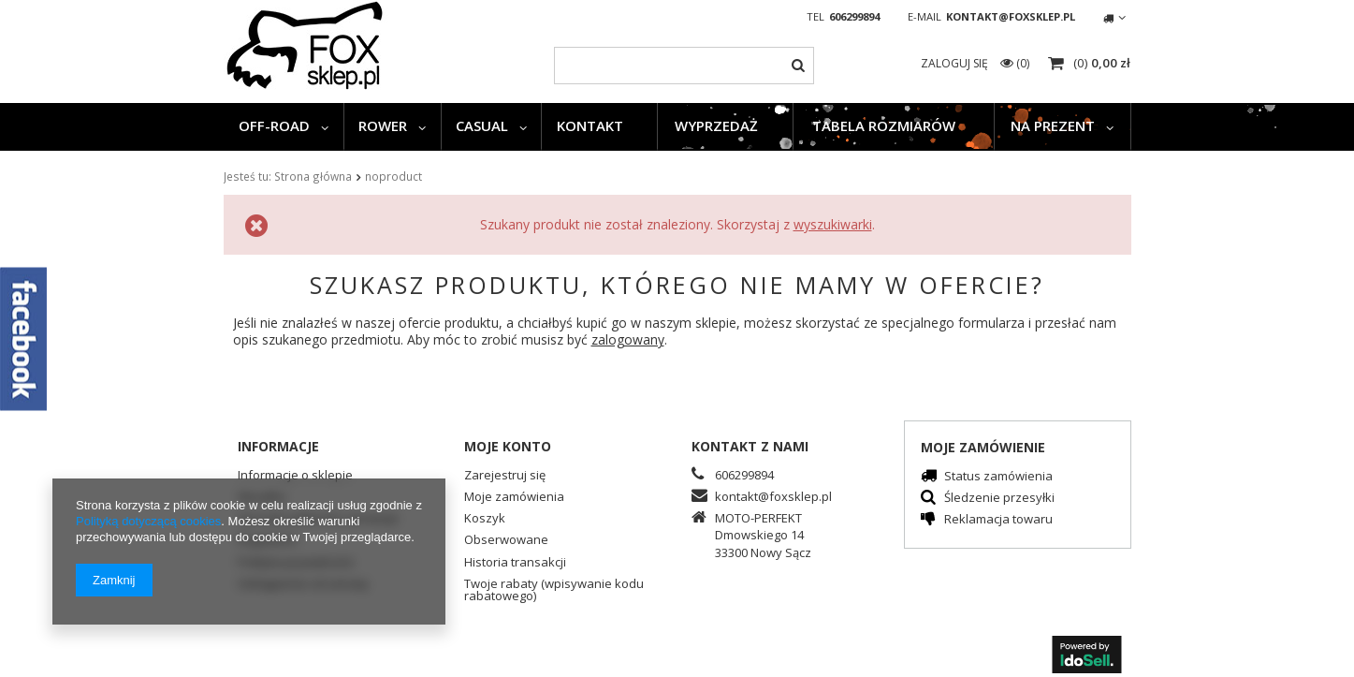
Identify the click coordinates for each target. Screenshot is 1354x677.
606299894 (854, 16)
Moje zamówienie (983, 447)
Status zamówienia (998, 477)
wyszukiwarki (832, 224)
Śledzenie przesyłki (999, 499)
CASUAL (482, 125)
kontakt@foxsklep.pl (1010, 16)
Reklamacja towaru (998, 520)
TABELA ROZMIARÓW (883, 125)
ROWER (382, 125)
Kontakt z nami (750, 446)
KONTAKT (590, 125)
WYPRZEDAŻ (716, 125)
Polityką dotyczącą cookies (148, 521)
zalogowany (627, 339)
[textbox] (684, 65)
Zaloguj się (956, 63)
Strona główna (313, 176)
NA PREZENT (1053, 125)
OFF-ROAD (274, 125)
